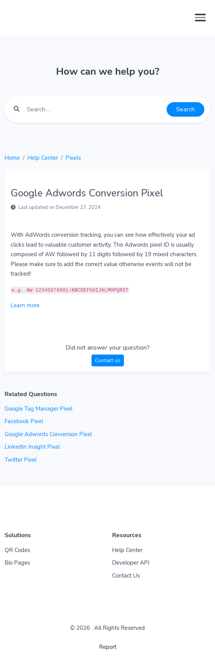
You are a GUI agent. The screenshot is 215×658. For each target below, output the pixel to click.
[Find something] (94, 109)
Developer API (130, 563)
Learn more (25, 305)
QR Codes (17, 550)
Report (107, 647)
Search (185, 109)
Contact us (107, 360)
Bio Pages (17, 563)
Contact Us (126, 575)
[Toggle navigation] (200, 17)
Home (12, 158)
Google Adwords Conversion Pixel (48, 434)
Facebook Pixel (24, 421)
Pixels (73, 158)
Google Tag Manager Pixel (38, 408)
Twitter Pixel (21, 460)
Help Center (42, 158)
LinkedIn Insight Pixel (32, 447)
